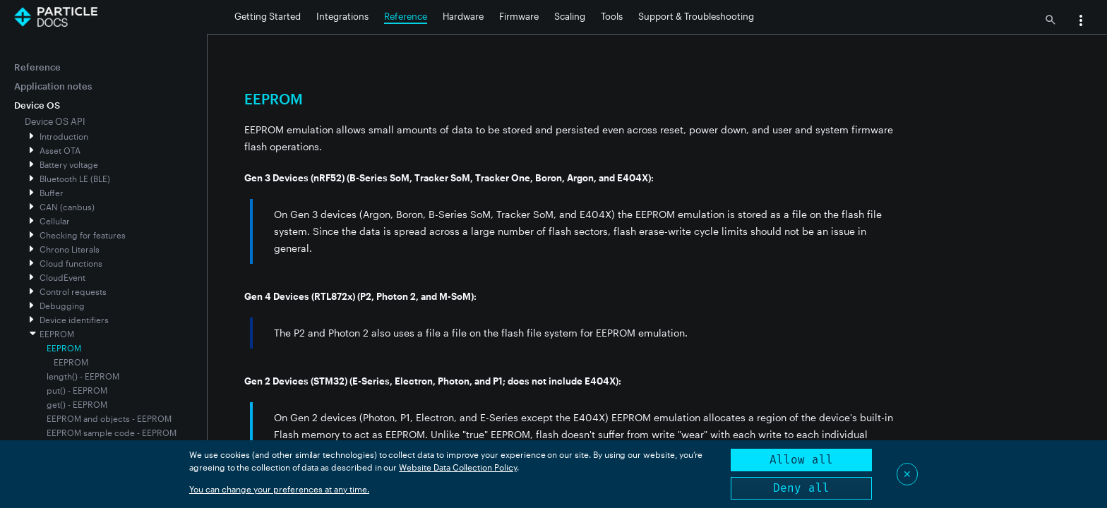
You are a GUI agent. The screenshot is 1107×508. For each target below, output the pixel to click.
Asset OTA (60, 150)
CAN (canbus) (67, 207)
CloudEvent (62, 277)
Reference (405, 16)
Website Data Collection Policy (458, 467)
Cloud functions (71, 263)
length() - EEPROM (83, 376)
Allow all (801, 459)
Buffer (52, 193)
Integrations (342, 16)
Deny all (801, 488)
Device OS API (55, 121)
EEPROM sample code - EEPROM (111, 432)
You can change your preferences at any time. (279, 489)
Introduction (64, 136)
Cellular (55, 221)
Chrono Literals (70, 249)
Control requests (73, 291)
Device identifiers (74, 320)
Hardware (463, 16)
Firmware (519, 16)
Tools (612, 16)
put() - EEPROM (77, 390)
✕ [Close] (907, 473)
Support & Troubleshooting (696, 16)
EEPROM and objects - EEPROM (109, 418)
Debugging (62, 305)
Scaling (569, 16)
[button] (1080, 22)
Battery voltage (69, 164)
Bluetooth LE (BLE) (75, 178)
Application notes (53, 86)
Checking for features (83, 235)
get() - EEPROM (77, 404)
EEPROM (57, 334)
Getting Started (267, 16)
